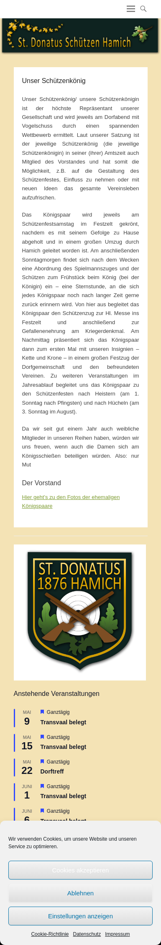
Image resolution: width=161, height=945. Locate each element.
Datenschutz (87, 934)
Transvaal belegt (64, 722)
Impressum (117, 934)
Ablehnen (80, 893)
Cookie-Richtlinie (50, 934)
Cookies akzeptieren (80, 870)
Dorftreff (52, 771)
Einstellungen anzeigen (80, 916)
